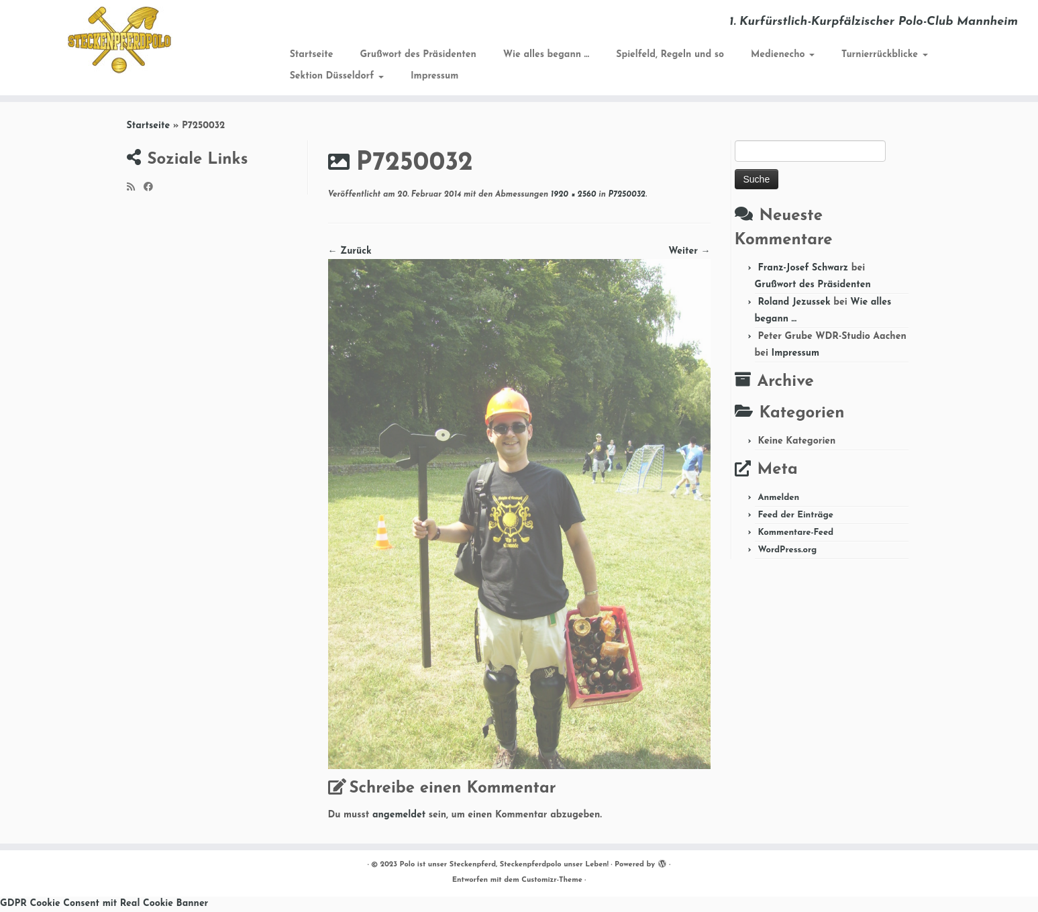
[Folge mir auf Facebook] (153, 188)
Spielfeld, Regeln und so (670, 55)
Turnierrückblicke (884, 55)
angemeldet (398, 815)
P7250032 (625, 195)
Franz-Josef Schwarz (803, 268)
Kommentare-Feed (795, 532)
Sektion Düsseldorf (337, 76)
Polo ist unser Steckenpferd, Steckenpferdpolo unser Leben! (504, 864)
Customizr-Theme (551, 880)
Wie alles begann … (546, 55)
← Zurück (350, 251)
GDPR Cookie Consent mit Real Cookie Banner (104, 904)
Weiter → (689, 251)
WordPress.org (787, 550)
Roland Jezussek (794, 302)
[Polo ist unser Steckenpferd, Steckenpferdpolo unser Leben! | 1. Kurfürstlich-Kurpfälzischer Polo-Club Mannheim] (120, 40)
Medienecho (783, 55)
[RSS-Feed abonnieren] (135, 188)
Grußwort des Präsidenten (418, 55)
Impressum (434, 76)
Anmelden (778, 497)
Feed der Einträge (795, 515)
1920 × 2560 (572, 195)
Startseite (311, 55)
